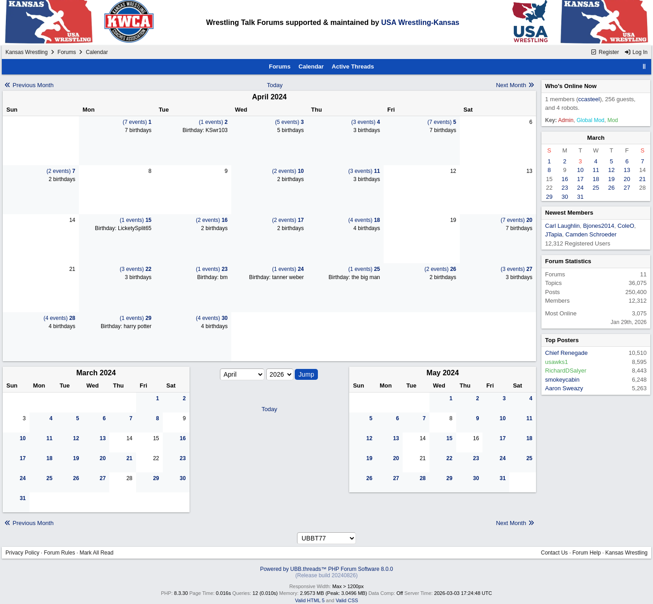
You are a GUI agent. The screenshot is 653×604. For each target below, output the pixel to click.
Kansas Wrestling (26, 52)
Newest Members (569, 212)
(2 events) (61, 171)
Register (604, 52)
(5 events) (289, 122)
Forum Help (586, 553)
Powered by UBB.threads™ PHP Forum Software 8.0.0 (326, 569)
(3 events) (365, 122)
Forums (67, 52)
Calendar (311, 66)
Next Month (515, 85)
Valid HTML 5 (309, 600)
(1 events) (213, 122)
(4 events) (364, 220)
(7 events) (137, 122)
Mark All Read (96, 553)
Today (275, 85)
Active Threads (353, 66)
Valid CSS (347, 600)
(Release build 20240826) (326, 575)
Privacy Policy (22, 553)
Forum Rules (59, 553)
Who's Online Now (571, 86)
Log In (636, 52)
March (595, 137)
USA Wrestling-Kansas (420, 22)
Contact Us (554, 553)
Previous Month (29, 85)
